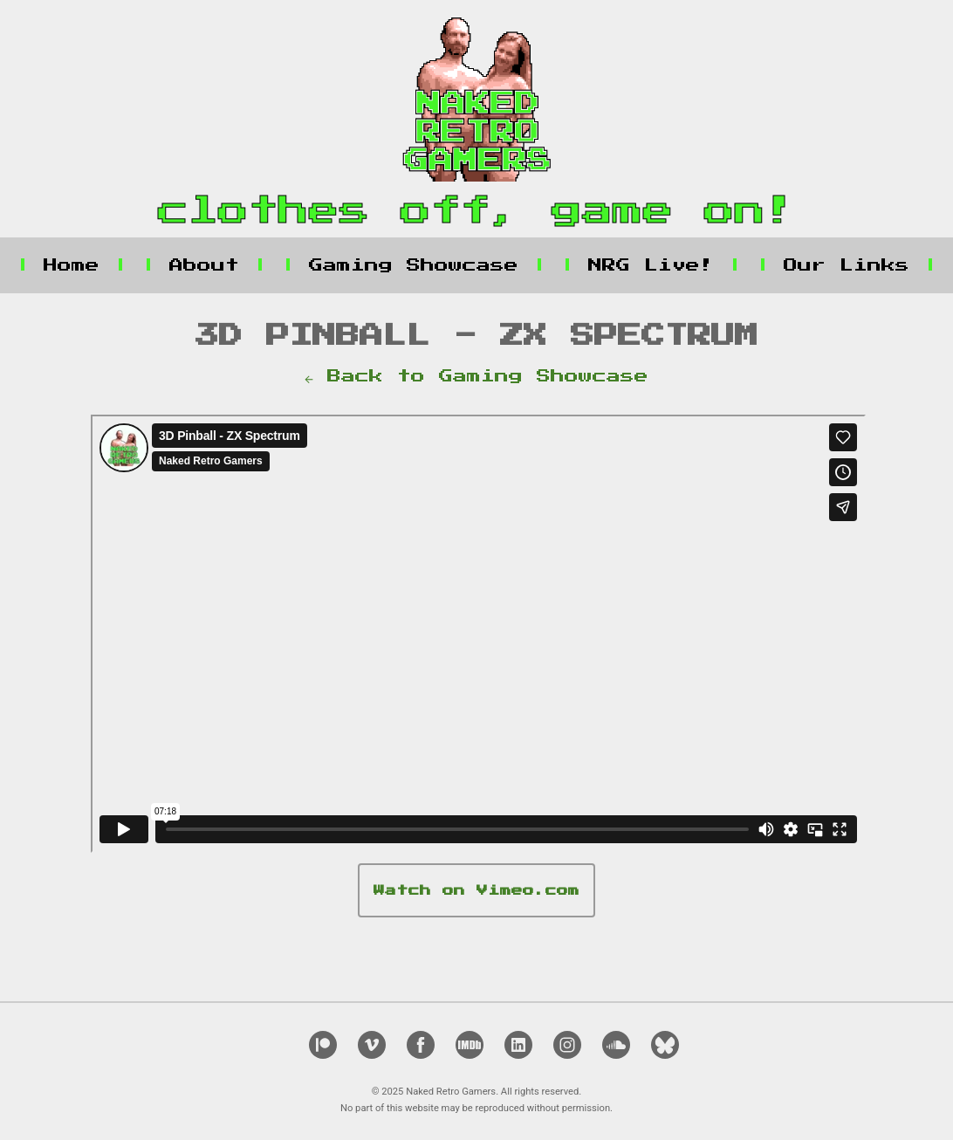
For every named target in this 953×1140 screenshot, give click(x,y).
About (204, 265)
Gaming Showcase (413, 265)
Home (71, 265)
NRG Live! (651, 265)
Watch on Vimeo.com (476, 890)
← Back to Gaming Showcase (476, 376)
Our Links (846, 265)
